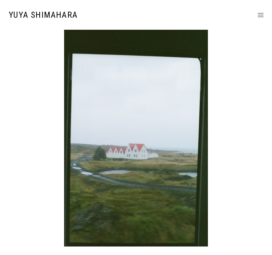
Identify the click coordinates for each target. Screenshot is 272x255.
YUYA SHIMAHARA (43, 15)
